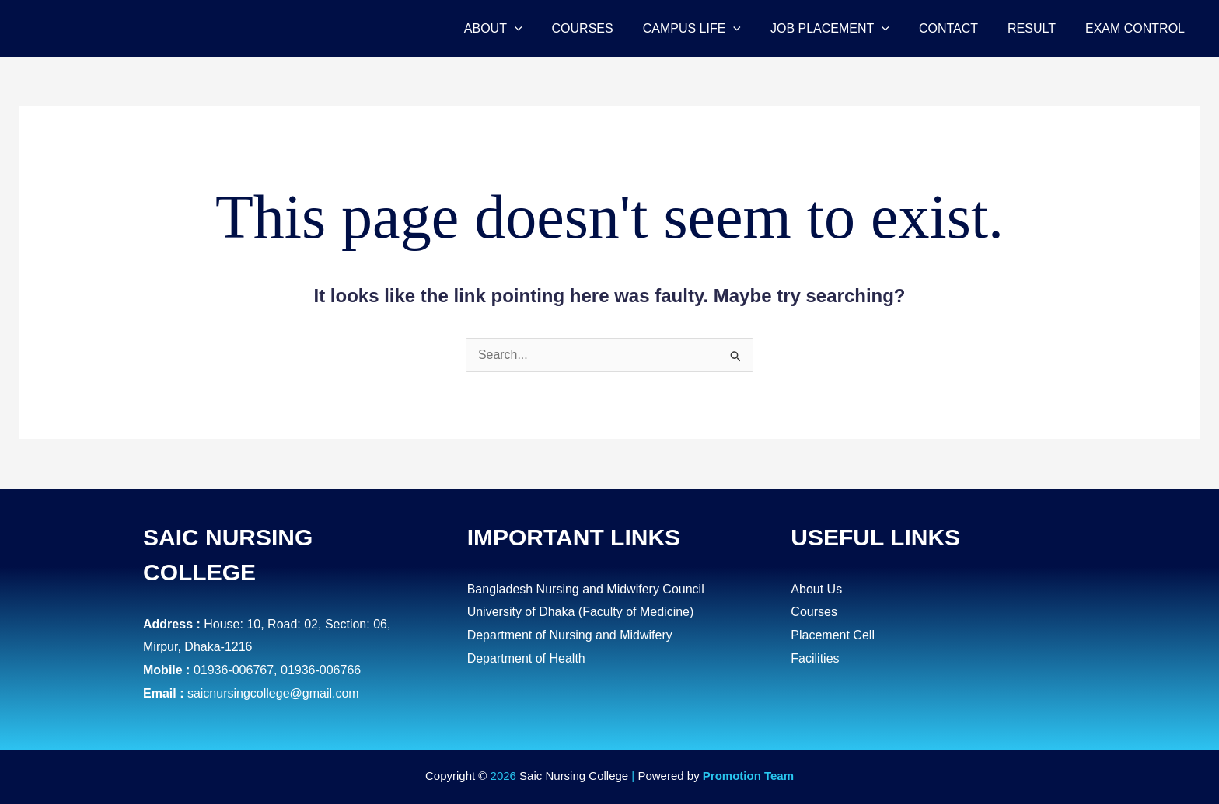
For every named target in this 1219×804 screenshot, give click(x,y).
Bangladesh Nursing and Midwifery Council (585, 589)
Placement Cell (833, 635)
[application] (545, 28)
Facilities (815, 658)
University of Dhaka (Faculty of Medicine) (580, 611)
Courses (814, 611)
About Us (816, 589)
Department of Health (526, 658)
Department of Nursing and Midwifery (569, 635)
